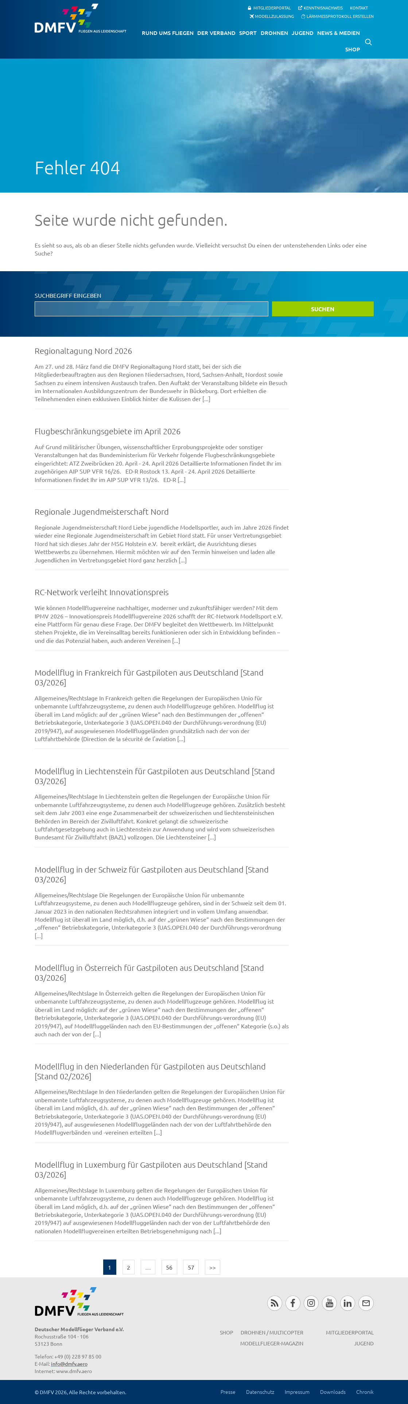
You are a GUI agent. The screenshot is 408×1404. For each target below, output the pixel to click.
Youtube (329, 1303)
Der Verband (216, 32)
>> (212, 1267)
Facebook (292, 1303)
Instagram (311, 1303)
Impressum (297, 1391)
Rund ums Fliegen (168, 32)
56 (169, 1267)
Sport (248, 32)
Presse (228, 1391)
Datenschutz (260, 1391)
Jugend (303, 32)
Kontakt (359, 8)
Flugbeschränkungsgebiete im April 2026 (107, 431)
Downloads (333, 1391)
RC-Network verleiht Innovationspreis (101, 592)
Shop (352, 49)
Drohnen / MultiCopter (272, 1332)
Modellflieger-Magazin (271, 1343)
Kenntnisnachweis (323, 8)
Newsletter (365, 1303)
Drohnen (274, 32)
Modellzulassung (274, 16)
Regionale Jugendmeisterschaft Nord (102, 511)
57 (191, 1267)
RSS (274, 1303)
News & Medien (338, 32)
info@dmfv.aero (69, 1363)
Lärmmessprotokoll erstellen (340, 16)
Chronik (365, 1391)
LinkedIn (347, 1303)
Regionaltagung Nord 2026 (83, 350)
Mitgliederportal (272, 8)
